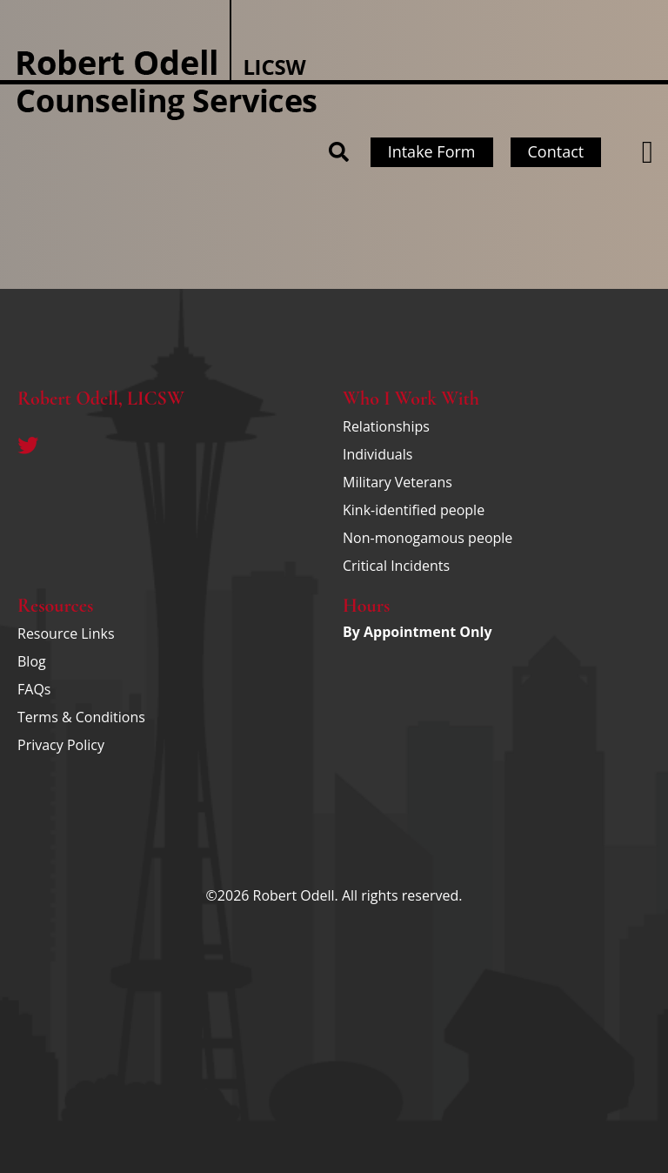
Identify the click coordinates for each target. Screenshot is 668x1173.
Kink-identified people (413, 510)
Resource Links (66, 633)
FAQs (33, 689)
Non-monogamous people (427, 537)
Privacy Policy (60, 745)
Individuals (377, 454)
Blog (31, 661)
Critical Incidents (396, 565)
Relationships (386, 426)
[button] (647, 152)
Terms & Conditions (81, 717)
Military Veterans (397, 482)
